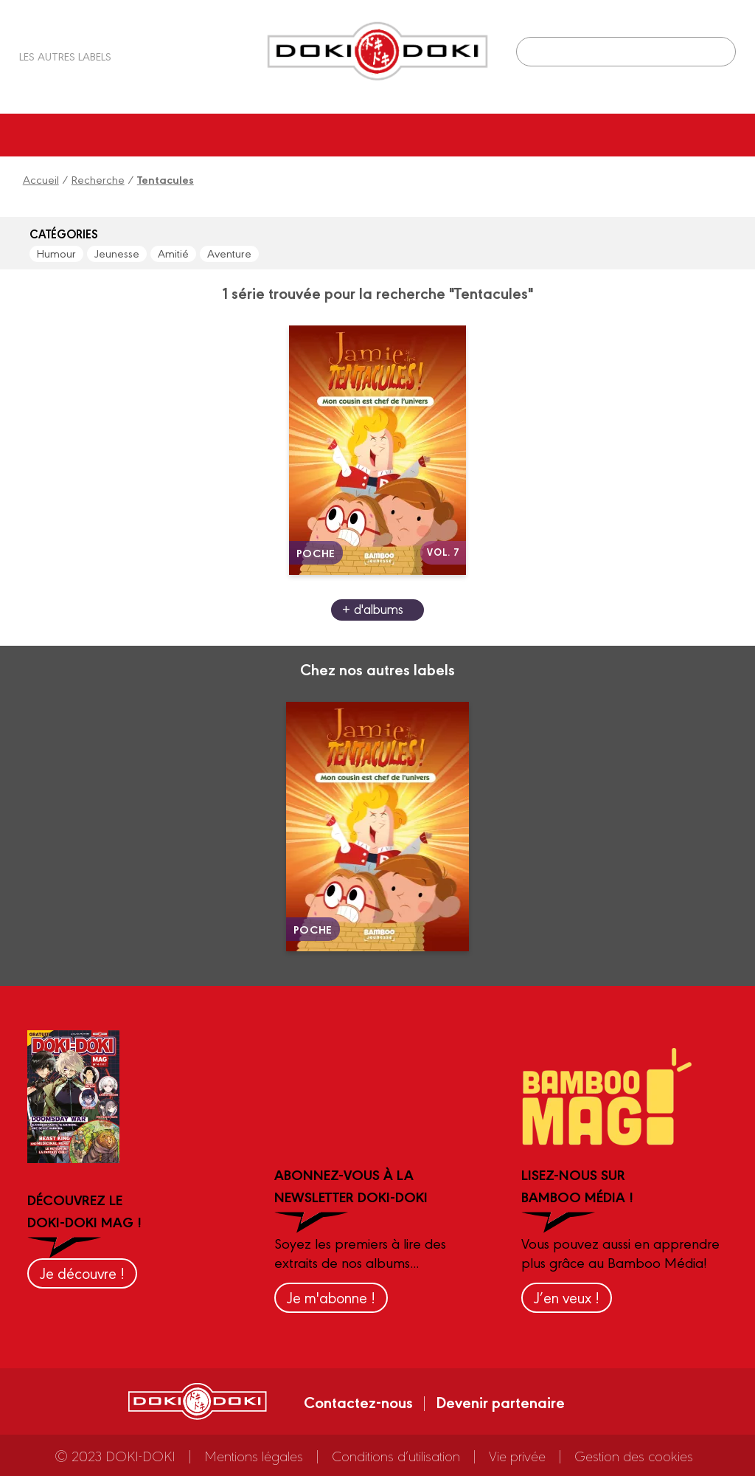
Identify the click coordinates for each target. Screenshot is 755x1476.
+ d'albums (372, 608)
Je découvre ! (82, 1273)
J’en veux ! (566, 1297)
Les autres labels (65, 55)
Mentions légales (253, 1455)
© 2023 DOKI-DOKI (115, 1455)
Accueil (41, 179)
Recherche (98, 179)
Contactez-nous (358, 1401)
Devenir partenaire (500, 1401)
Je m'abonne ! (331, 1297)
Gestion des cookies (633, 1455)
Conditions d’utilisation (396, 1455)
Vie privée (517, 1455)
